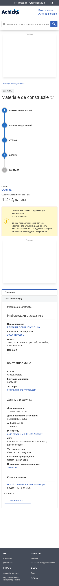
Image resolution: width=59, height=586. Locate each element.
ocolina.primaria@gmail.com (21, 389)
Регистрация (20, 3)
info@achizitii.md (47, 563)
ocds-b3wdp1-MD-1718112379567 (24, 434)
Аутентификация (37, 3)
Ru (52, 3)
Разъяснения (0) (13, 298)
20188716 (12, 467)
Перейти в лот (17, 500)
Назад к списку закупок (13, 84)
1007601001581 (15, 334)
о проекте (7, 559)
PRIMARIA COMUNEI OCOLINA (24, 327)
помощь (34, 559)
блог (33, 573)
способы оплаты (10, 573)
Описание (10, 292)
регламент (8, 563)
